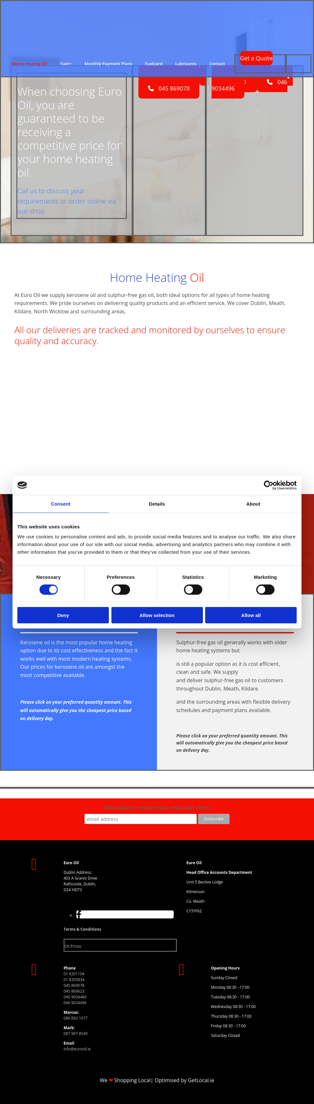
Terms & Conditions (82, 929)
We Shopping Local (125, 1080)
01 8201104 (74, 974)
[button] (256, 58)
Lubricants (185, 63)
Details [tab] (157, 503)
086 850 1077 (76, 1018)
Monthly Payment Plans (108, 63)
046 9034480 (75, 997)
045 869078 (74, 985)
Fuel (64, 63)
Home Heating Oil (30, 63)
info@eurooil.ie (77, 1049)
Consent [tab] (61, 503)
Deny (63, 615)
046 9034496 (75, 1002)
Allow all (251, 615)
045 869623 (74, 991)
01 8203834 (74, 979)
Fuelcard (153, 63)
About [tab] (253, 503)
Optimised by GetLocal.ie (184, 1080)
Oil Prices (73, 946)
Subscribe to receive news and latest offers (157, 807)
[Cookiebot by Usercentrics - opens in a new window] (268, 485)
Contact (217, 63)
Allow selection (156, 615)
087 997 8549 (76, 1033)
